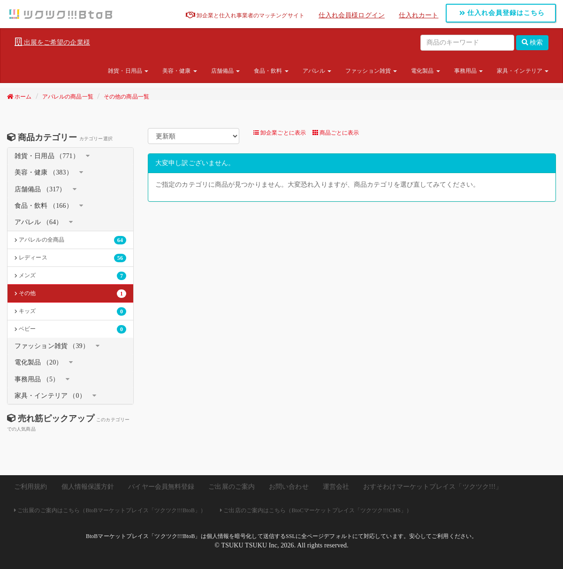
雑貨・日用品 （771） (47, 155)
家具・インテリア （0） (50, 395)
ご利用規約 (30, 486)
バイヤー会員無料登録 (161, 486)
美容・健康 (179, 71)
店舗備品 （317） (40, 189)
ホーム (19, 96)
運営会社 (336, 486)
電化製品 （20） (38, 362)
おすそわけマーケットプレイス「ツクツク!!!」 (432, 486)
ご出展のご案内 (231, 486)
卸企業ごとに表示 (279, 132)
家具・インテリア (522, 71)
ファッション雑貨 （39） (52, 345)
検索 (532, 42)
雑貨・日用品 (128, 71)
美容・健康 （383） (44, 172)
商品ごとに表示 (335, 132)
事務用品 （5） (37, 379)
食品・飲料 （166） (44, 205)
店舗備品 (225, 71)
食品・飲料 (271, 71)
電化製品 (425, 71)
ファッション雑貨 (371, 71)
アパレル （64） (38, 222)
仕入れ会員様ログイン (352, 15)
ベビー (70, 329)
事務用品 (468, 71)
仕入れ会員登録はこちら (502, 12)
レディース (70, 258)
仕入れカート (419, 15)
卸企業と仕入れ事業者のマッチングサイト (245, 15)
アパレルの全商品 (70, 240)
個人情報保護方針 (87, 486)
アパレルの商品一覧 (67, 96)
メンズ (70, 276)
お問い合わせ (289, 486)
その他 (70, 293)
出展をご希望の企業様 (52, 42)
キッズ (70, 311)
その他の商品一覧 (126, 96)
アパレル (317, 71)
